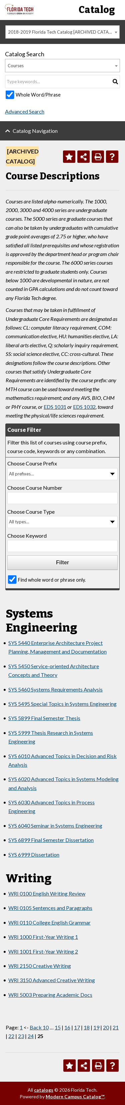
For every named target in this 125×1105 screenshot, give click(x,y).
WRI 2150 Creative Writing (39, 966)
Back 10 (39, 1027)
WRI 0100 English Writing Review (46, 893)
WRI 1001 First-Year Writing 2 (43, 951)
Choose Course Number (34, 487)
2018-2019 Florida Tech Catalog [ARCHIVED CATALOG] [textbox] (63, 32)
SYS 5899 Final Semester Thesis (44, 718)
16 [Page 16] (67, 1027)
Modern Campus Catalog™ (75, 1096)
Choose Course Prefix (32, 463)
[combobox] (62, 32)
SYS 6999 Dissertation (33, 854)
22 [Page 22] (11, 1036)
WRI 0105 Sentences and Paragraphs (50, 908)
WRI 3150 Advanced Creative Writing (51, 980)
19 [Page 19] (96, 1027)
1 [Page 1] (21, 1027)
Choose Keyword (27, 535)
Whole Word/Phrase (38, 95)
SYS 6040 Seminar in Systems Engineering (55, 825)
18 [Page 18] (87, 1027)
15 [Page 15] (58, 1027)
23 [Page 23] (21, 1036)
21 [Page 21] (116, 1027)
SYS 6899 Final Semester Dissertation (51, 840)
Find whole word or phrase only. (52, 580)
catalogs (43, 1090)
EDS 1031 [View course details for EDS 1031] (55, 407)
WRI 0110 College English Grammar (49, 922)
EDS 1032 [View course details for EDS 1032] (84, 407)
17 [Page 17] (77, 1027)
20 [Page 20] (106, 1027)
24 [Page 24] (31, 1036)
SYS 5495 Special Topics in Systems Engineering (62, 703)
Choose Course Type (31, 511)
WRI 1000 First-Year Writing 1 (43, 937)
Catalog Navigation (35, 131)
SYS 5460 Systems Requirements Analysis (55, 689)
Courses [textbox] (16, 65)
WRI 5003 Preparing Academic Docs (50, 994)
